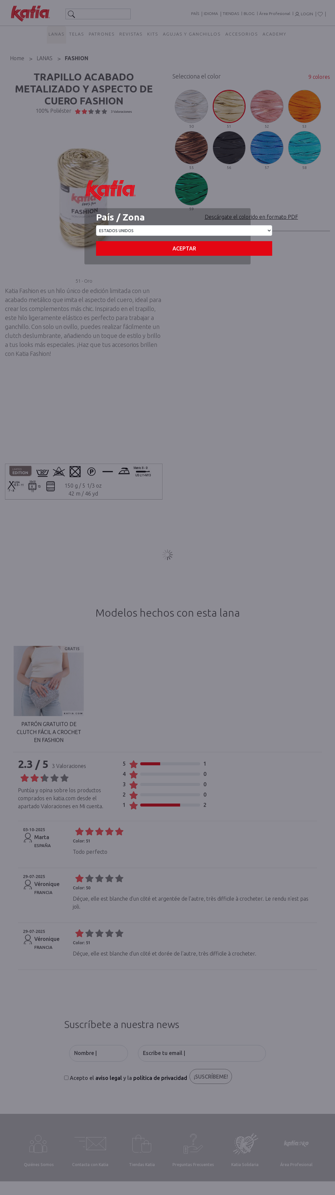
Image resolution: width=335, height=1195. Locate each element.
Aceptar (184, 248)
